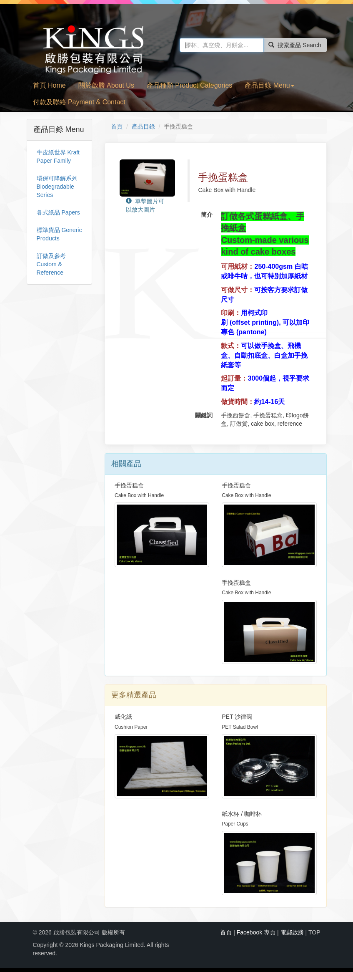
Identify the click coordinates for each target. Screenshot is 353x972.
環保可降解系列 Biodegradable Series (57, 186)
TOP (314, 932)
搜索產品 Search (294, 45)
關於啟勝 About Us (106, 85)
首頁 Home (49, 85)
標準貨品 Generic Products (59, 234)
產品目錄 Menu (269, 85)
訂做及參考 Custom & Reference (51, 264)
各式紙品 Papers (58, 212)
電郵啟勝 (292, 932)
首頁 (117, 126)
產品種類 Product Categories (189, 85)
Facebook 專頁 (256, 932)
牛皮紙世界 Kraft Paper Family (58, 156)
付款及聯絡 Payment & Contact (79, 102)
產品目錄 (143, 126)
